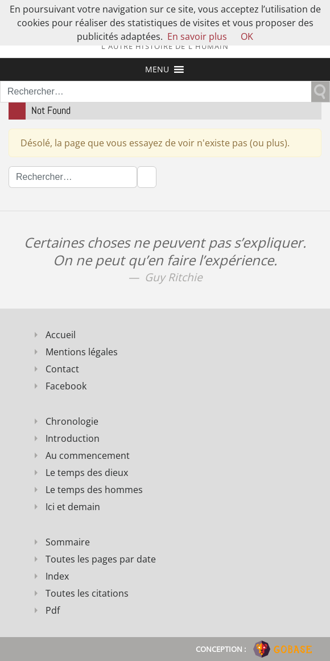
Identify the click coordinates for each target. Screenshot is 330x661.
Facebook (66, 386)
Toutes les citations (87, 593)
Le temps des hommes (94, 489)
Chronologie (72, 421)
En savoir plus (197, 36)
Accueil (61, 335)
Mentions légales (82, 352)
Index (57, 576)
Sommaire (68, 542)
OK (247, 36)
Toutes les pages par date (101, 559)
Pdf (53, 610)
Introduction (73, 438)
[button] (157, 69)
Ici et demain (73, 506)
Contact (62, 369)
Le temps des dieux (87, 472)
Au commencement (88, 455)
